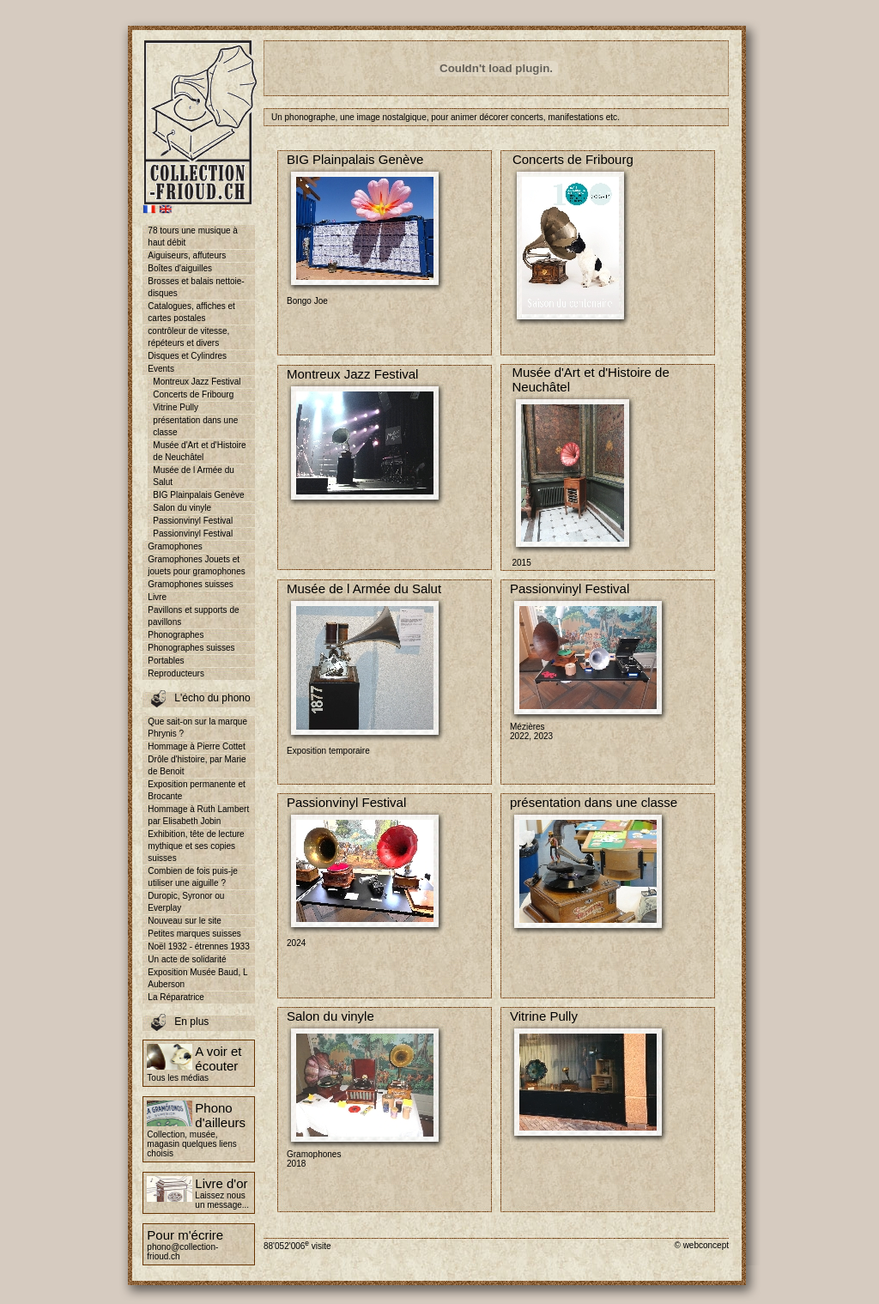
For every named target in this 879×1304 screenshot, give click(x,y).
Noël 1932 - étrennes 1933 (198, 946)
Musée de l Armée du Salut (193, 476)
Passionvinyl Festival (193, 520)
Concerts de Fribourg (193, 394)
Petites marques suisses (194, 933)
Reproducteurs (176, 673)
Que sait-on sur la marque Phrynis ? (197, 727)
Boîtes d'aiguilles (180, 268)
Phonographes (175, 635)
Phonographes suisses (191, 647)
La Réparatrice (176, 997)
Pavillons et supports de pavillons (193, 616)
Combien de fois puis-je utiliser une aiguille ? (193, 877)
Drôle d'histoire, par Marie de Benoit (197, 765)
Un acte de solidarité (187, 959)
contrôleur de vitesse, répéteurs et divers (188, 337)
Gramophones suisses (190, 584)
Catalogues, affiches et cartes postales (191, 312)
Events (161, 368)
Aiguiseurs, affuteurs (187, 255)
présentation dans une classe (195, 426)
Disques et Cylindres (187, 356)
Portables (166, 660)
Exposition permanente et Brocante (196, 790)
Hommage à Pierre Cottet (196, 746)
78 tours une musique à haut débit (193, 236)
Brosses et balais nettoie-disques (196, 287)
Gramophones (175, 546)
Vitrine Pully (175, 407)
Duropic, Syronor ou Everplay (186, 902)
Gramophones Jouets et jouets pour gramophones (196, 565)
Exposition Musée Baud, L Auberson (197, 978)
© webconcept (701, 1245)
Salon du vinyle (182, 508)
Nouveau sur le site (184, 920)
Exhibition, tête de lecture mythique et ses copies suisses (196, 846)
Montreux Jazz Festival (196, 381)
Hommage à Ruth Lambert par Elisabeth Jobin (198, 815)
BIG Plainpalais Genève (198, 495)
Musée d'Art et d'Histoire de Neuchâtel (199, 451)
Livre (157, 597)
